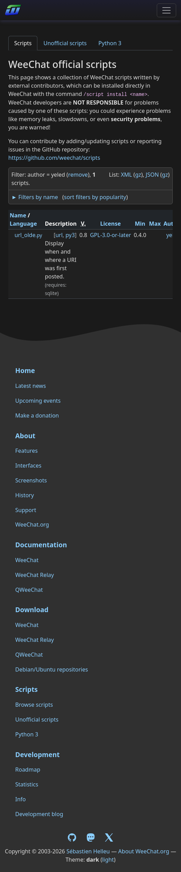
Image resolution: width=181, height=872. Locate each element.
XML (126, 174)
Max (155, 223)
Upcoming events (38, 400)
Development (37, 754)
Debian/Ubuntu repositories (51, 669)
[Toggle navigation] (166, 10)
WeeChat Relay (34, 575)
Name (18, 215)
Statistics (26, 784)
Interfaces (28, 465)
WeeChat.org (32, 524)
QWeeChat (29, 590)
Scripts (22, 43)
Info (20, 799)
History (24, 495)
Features (26, 450)
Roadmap (27, 769)
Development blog (39, 814)
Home (25, 370)
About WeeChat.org (143, 851)
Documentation (41, 544)
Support (25, 510)
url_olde (28, 235)
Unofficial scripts (65, 43)
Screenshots (31, 480)
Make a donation (37, 415)
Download (31, 609)
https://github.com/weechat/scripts (54, 157)
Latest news (30, 386)
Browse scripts (34, 704)
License (110, 223)
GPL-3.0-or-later (110, 235)
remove (78, 174)
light (108, 859)
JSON (152, 174)
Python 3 (109, 43)
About (25, 435)
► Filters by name (34, 197)
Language (23, 223)
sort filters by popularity (95, 197)
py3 (70, 235)
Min (140, 223)
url (59, 235)
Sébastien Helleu (88, 851)
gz (138, 174)
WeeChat (26, 560)
